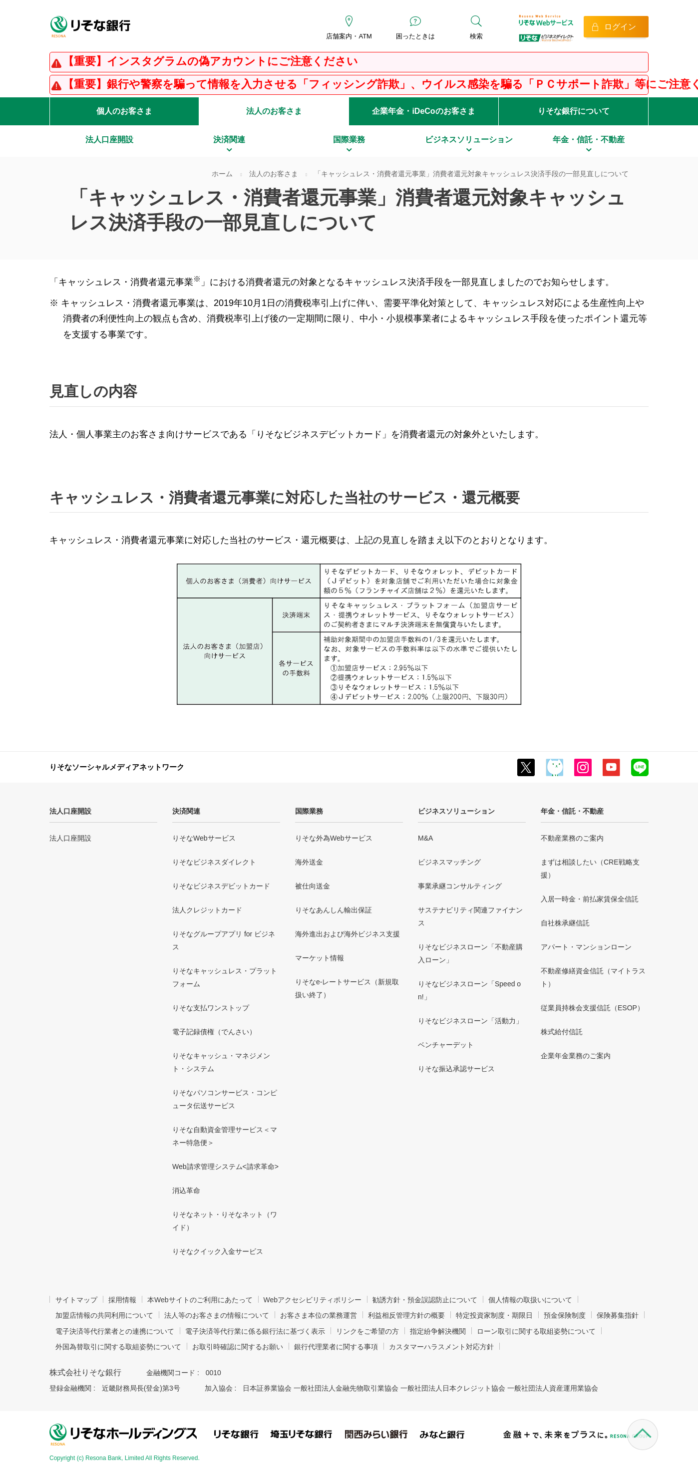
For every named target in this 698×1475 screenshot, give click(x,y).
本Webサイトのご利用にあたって (200, 1300)
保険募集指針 (618, 1315)
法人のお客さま (274, 111)
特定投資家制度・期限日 (494, 1315)
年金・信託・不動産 (572, 811)
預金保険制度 (565, 1315)
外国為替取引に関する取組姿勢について (118, 1347)
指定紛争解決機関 (438, 1331)
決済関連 (186, 811)
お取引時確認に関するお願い (237, 1347)
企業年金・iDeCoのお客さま (423, 111)
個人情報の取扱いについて (530, 1300)
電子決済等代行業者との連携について (114, 1331)
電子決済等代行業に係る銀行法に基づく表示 (255, 1331)
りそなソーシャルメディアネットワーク (116, 767)
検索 (476, 36)
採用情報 (122, 1300)
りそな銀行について (574, 111)
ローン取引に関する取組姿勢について (536, 1331)
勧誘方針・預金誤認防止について (424, 1300)
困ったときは (415, 36)
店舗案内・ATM (348, 36)
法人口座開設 (70, 811)
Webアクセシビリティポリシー (313, 1300)
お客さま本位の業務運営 (318, 1315)
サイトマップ (76, 1300)
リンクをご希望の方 (367, 1331)
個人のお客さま (124, 111)
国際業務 (309, 811)
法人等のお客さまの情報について (216, 1315)
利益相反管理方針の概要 (406, 1315)
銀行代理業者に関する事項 (336, 1347)
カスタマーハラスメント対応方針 (441, 1347)
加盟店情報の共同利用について (104, 1315)
